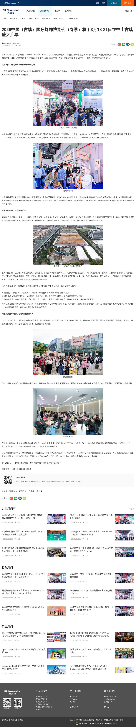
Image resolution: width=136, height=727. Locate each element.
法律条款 (5, 720)
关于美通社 (75, 691)
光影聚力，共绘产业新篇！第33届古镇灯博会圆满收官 (91, 575)
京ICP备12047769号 (109, 723)
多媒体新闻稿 (58, 19)
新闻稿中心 (45, 11)
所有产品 (39, 709)
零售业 (39, 491)
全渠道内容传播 (41, 699)
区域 (37, 19)
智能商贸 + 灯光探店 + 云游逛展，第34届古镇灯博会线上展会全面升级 (91, 533)
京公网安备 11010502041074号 (89, 723)
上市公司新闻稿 (72, 19)
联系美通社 (109, 691)
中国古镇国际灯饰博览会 (11, 43)
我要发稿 (114, 3)
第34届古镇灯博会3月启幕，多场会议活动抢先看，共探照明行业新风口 (91, 549)
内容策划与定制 (41, 696)
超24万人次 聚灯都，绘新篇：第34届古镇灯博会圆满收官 (91, 516)
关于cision (73, 699)
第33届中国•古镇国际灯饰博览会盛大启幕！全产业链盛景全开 (23, 608)
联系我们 (68, 11)
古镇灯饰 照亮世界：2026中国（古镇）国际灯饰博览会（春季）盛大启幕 (23, 533)
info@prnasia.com (110, 699)
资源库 (57, 11)
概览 (5, 19)
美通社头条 (46, 19)
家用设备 (22, 491)
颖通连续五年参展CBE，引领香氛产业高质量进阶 (91, 651)
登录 (104, 3)
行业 (30, 19)
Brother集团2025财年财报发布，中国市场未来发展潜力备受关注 (23, 667)
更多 (131, 509)
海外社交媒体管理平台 (44, 707)
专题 (23, 19)
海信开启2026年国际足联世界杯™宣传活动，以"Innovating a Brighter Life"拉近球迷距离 (91, 634)
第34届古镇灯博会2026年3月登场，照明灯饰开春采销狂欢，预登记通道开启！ (23, 575)
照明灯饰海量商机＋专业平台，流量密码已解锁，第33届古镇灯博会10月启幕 (23, 592)
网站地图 (14, 720)
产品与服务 (31, 11)
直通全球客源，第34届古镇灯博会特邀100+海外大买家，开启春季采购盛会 (23, 549)
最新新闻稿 (14, 19)
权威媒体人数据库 (42, 704)
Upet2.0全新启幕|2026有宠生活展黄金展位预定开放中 (24, 651)
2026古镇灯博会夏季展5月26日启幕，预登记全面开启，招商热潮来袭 (91, 608)
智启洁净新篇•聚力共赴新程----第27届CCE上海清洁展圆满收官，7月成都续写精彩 (23, 634)
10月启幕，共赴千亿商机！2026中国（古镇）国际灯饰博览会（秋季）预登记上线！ (23, 516)
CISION (113, 720)
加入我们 (73, 702)
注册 (97, 3)
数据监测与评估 (41, 702)
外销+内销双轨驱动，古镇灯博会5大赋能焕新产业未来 (91, 592)
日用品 (31, 491)
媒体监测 (127, 3)
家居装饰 (13, 491)
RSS (21, 720)
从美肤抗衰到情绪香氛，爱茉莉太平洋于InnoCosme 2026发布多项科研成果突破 (88, 667)
